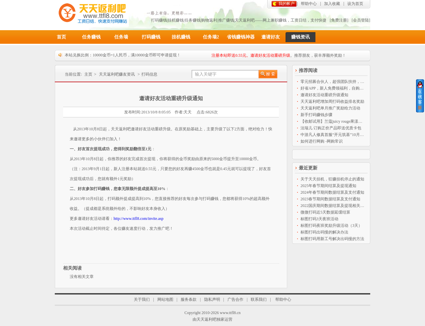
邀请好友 (270, 36)
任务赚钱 (91, 36)
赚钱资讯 (300, 36)
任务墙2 (211, 36)
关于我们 (142, 299)
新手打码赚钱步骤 (316, 114)
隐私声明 (212, 299)
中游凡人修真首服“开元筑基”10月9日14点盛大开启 (332, 134)
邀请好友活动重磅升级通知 (324, 95)
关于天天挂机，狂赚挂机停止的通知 (332, 179)
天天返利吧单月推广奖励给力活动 (330, 108)
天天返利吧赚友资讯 (117, 74)
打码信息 (149, 74)
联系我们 (259, 299)
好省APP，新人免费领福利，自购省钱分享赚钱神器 (332, 88)
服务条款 (189, 299)
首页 (61, 36)
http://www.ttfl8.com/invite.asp (138, 218)
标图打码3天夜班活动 (319, 219)
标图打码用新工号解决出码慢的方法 (332, 238)
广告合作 (235, 299)
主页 (88, 74)
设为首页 (355, 3)
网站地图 (165, 299)
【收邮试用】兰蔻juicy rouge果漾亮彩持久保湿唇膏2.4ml (332, 121)
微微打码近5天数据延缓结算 (325, 212)
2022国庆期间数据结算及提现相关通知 (332, 205)
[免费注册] (339, 20)
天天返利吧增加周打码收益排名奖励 (332, 101)
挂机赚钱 (181, 36)
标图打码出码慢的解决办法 (324, 232)
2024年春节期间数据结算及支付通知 (332, 192)
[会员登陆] (361, 20)
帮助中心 (309, 3)
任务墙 (121, 36)
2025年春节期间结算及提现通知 (328, 185)
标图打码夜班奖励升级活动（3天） (331, 225)
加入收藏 (332, 3)
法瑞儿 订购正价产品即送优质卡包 (330, 128)
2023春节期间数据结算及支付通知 (330, 199)
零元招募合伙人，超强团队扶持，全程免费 (332, 81)
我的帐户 (287, 3)
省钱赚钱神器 (241, 36)
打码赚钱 (151, 36)
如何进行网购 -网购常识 (321, 141)
